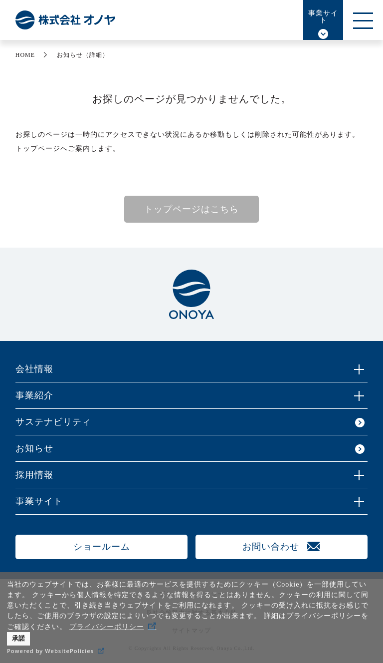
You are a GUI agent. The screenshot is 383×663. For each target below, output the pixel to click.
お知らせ (34, 448)
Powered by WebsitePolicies (50, 651)
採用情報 (34, 475)
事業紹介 (34, 395)
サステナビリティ (53, 422)
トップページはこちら (191, 209)
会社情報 (34, 369)
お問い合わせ (270, 547)
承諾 (18, 638)
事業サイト (323, 16)
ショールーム (101, 547)
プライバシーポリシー (106, 627)
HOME (25, 54)
